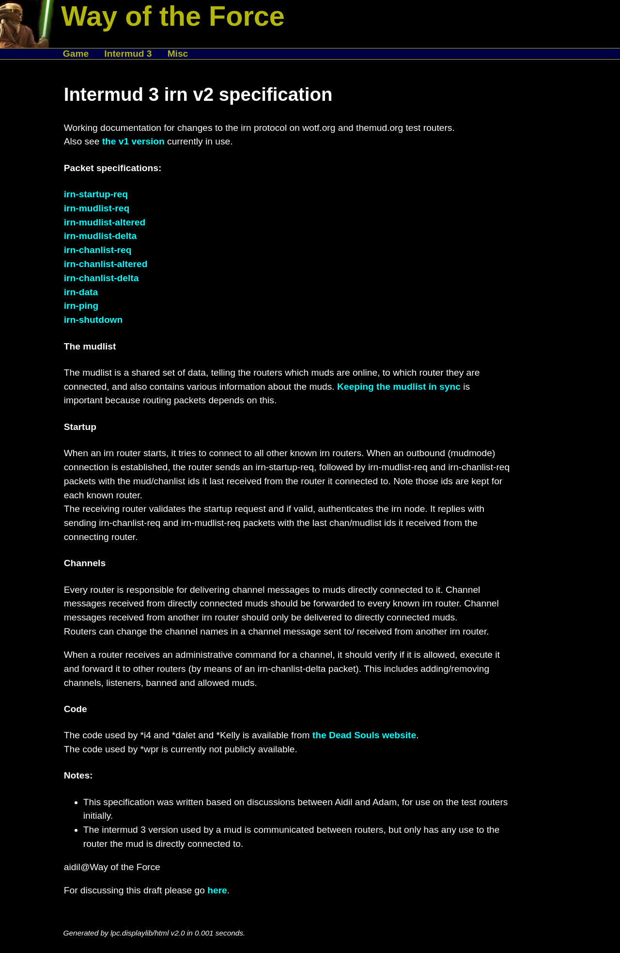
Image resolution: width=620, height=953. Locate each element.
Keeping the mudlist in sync (399, 386)
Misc (178, 53)
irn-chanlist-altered (106, 264)
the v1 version (133, 141)
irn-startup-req (96, 194)
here (217, 890)
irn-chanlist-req (98, 250)
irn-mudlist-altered (104, 222)
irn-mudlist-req (96, 208)
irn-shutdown (93, 320)
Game (76, 53)
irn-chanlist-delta (101, 278)
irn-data (81, 292)
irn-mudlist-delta (100, 236)
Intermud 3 (128, 53)
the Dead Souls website (364, 735)
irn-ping (81, 306)
